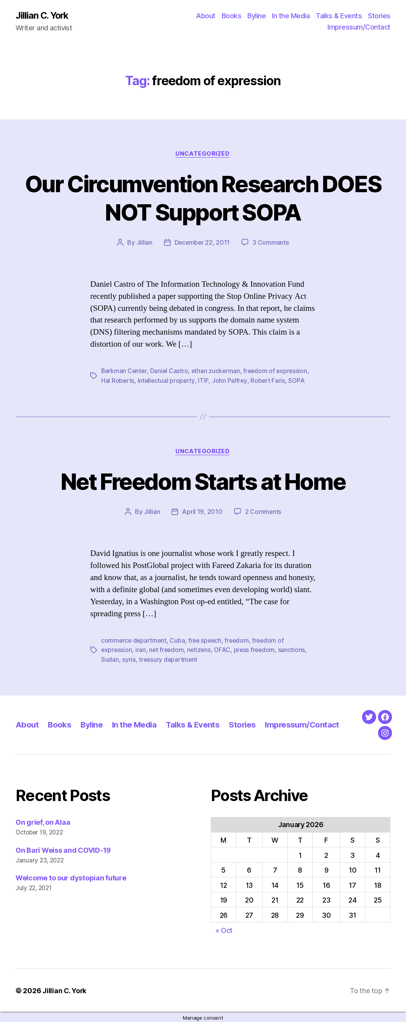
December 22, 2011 (202, 243)
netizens (201, 650)
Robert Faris (268, 381)
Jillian (144, 243)
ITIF (204, 381)
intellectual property (167, 381)
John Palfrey (230, 381)
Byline (256, 16)
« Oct (224, 930)
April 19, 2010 (202, 512)
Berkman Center (124, 371)
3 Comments (271, 243)
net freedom (168, 650)
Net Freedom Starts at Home (203, 481)
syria (129, 659)
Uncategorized (203, 154)
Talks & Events (339, 16)
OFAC (225, 650)
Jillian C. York (43, 15)
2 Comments (263, 512)
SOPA (297, 381)
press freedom (257, 650)
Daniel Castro (170, 371)
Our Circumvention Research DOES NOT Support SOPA (203, 198)
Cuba (178, 640)
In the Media (291, 16)
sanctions (295, 650)
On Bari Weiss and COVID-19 (63, 849)
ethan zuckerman (217, 371)
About (205, 16)
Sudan (110, 659)
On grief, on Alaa (43, 821)
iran (141, 650)
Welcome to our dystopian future (71, 877)
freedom (240, 640)
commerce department (134, 640)
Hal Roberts (118, 381)
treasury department (168, 659)
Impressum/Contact (358, 27)
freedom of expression (278, 371)
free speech (207, 640)
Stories (379, 16)
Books (232, 16)
